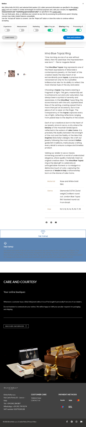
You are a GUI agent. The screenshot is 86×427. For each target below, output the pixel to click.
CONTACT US (35, 400)
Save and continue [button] (74, 37)
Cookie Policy (22, 422)
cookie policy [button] (56, 12)
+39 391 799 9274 (20, 406)
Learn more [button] (9, 37)
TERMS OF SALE (36, 398)
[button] (46, 222)
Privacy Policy (32, 422)
